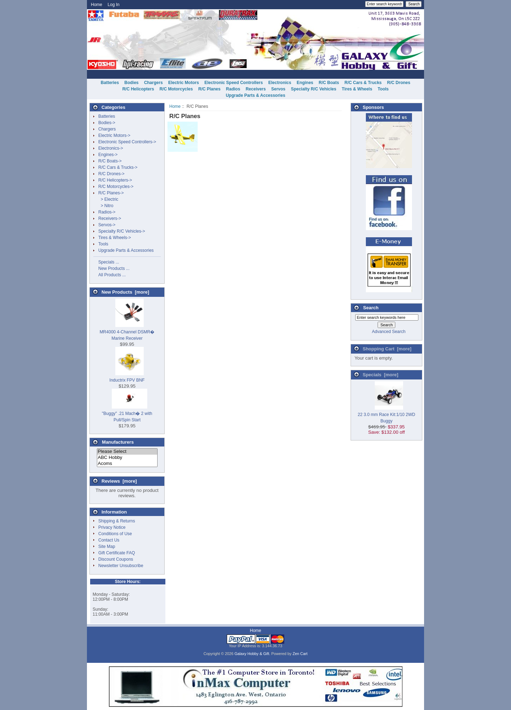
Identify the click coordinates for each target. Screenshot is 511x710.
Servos (278, 89)
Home (96, 4)
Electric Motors (183, 82)
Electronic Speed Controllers (233, 82)
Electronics (279, 82)
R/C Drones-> (111, 173)
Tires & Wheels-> (114, 237)
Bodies (132, 82)
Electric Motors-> (114, 135)
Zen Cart (300, 653)
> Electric (108, 199)
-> (111, 192)
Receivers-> (109, 218)
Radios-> (106, 212)
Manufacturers (118, 442)
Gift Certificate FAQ (116, 552)
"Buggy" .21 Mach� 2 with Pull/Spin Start (127, 413)
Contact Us (108, 540)
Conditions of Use (115, 533)
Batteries (110, 82)
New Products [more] (125, 292)
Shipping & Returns (116, 520)
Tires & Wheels (357, 89)
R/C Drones (398, 82)
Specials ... (108, 262)
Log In (113, 4)
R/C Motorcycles (176, 89)
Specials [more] (380, 374)
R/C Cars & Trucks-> (117, 167)
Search (370, 307)
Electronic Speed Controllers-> (127, 141)
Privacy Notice (112, 527)
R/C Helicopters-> (115, 180)
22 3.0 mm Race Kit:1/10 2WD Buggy (386, 414)
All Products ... (112, 274)
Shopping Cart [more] (387, 348)
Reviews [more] (119, 481)
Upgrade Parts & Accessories (255, 95)
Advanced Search (389, 331)
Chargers (153, 82)
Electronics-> (110, 148)
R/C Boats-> (110, 161)
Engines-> (107, 154)
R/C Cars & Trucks (363, 82)
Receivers (256, 89)
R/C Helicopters (138, 89)
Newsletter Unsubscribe (120, 565)
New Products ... (114, 268)
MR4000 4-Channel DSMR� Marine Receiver (127, 332)
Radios (233, 89)
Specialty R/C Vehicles (313, 89)
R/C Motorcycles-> (115, 186)
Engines (305, 82)
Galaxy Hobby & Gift (252, 653)
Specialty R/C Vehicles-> (121, 231)
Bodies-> (106, 122)
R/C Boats (329, 82)
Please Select (127, 452)
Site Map (106, 546)
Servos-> (106, 224)
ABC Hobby (127, 458)
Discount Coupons (115, 559)
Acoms (127, 464)
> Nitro (105, 205)
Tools (383, 89)
